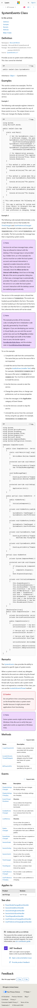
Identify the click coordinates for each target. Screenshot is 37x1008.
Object (12, 76)
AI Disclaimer (5, 997)
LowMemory (6, 819)
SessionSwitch (6, 854)
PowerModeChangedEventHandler (17, 905)
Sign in (33, 2)
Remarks (5, 27)
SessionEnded (6, 842)
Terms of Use (25, 1002)
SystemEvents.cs (12, 52)
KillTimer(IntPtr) (7, 766)
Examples (6, 24)
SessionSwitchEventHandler (14, 913)
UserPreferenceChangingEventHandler (18, 922)
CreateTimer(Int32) (8, 748)
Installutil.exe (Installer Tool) (21, 368)
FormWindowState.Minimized (19, 345)
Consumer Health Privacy (9, 1002)
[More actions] (33, 7)
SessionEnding (6, 848)
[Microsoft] (18, 2)
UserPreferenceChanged (22, 225)
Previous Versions (17, 997)
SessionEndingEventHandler (14, 910)
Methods (6, 30)
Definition (6, 22)
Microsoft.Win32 (15, 43)
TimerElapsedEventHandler (14, 916)
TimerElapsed (6, 866)
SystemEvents (9, 664)
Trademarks (5, 1005)
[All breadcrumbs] (3, 7)
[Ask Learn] (24, 7)
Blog (26, 997)
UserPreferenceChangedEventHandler (18, 919)
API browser (10, 7)
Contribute (5, 999)
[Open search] (28, 2)
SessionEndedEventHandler (14, 908)
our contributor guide (22, 941)
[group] (18, 166)
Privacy (12, 999)
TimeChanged (6, 225)
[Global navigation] (2, 2)
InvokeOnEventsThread (18, 688)
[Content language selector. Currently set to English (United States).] (11, 987)
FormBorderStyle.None (11, 342)
